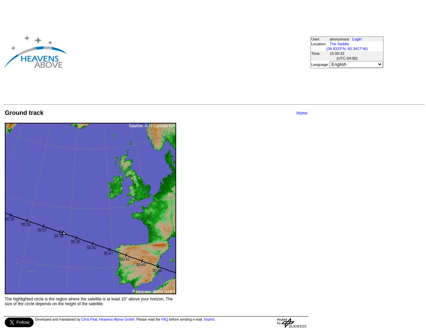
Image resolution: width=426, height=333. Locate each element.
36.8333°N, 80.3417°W (347, 49)
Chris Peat (89, 319)
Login (357, 39)
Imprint (209, 319)
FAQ (164, 319)
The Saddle (339, 44)
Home (301, 113)
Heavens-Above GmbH (116, 319)
